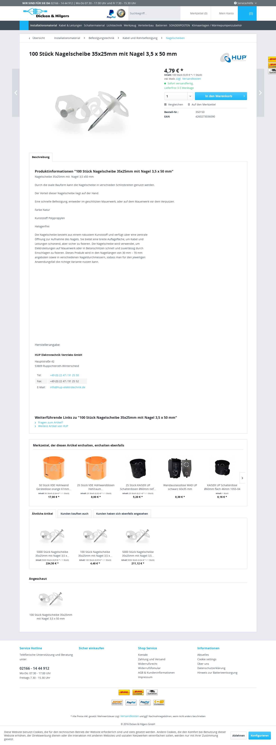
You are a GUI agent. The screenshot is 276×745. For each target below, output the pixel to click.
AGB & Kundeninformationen (156, 672)
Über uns (203, 664)
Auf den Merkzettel (202, 104)
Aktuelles (203, 654)
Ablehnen (238, 735)
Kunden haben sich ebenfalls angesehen (122, 513)
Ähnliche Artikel (42, 513)
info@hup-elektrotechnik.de (67, 387)
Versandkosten (129, 716)
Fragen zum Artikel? (49, 422)
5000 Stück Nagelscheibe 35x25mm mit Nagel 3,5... (138, 553)
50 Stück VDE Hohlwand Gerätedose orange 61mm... (53, 487)
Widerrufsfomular (149, 668)
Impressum (145, 677)
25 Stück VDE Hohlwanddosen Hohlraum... (96, 487)
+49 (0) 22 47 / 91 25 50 (64, 375)
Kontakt (143, 654)
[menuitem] (116, 13)
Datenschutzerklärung (211, 668)
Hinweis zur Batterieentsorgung (217, 672)
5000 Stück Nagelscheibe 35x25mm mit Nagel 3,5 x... (52, 553)
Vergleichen (173, 104)
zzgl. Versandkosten (188, 78)
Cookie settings (206, 659)
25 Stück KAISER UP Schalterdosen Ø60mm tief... (138, 487)
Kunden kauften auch (74, 513)
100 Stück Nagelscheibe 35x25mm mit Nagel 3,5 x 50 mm (50, 616)
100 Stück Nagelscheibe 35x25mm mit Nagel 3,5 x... (95, 553)
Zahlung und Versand (151, 659)
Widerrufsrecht (147, 664)
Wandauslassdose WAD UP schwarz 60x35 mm (180, 487)
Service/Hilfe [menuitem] (244, 3)
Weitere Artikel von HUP (51, 426)
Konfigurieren (260, 735)
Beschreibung (40, 157)
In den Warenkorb (225, 95)
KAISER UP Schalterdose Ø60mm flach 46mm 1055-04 (222, 487)
